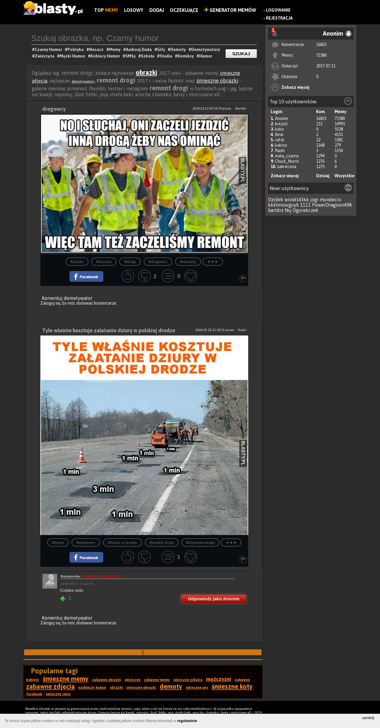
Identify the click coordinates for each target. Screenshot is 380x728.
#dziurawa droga (200, 542)
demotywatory (84, 81)
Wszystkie (344, 175)
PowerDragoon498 (332, 205)
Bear (279, 134)
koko (279, 129)
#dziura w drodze (122, 542)
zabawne (242, 680)
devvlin (240, 108)
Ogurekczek (306, 210)
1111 (305, 205)
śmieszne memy (65, 679)
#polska (77, 261)
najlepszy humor (92, 688)
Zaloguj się (50, 303)
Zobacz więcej (295, 87)
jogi (314, 199)
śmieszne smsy (58, 694)
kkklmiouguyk (283, 205)
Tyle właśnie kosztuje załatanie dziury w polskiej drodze (108, 330)
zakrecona (286, 166)
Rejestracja (279, 18)
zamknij (368, 718)
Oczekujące (184, 10)
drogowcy (54, 109)
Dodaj (156, 10)
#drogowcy (157, 261)
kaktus (281, 145)
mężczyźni (218, 679)
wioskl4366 (296, 199)
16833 (321, 44)
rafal (279, 139)
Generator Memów (230, 10)
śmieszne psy (197, 688)
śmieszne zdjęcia (187, 680)
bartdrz (276, 210)
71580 (321, 55)
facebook (34, 694)
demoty (171, 686)
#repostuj (188, 261)
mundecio (330, 199)
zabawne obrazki (106, 680)
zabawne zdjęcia (50, 686)
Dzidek (275, 199)
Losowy (133, 10)
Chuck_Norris (287, 161)
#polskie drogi (162, 542)
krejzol (281, 123)
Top (106, 10)
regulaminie (187, 721)
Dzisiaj (323, 175)
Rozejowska (91, 576)
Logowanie (278, 10)
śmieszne (132, 680)
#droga (130, 261)
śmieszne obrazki (217, 80)
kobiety (32, 680)
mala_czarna (287, 155)
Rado (280, 150)
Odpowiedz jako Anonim (214, 598)
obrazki (146, 72)
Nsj (288, 210)
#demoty (104, 261)
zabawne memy (157, 680)
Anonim (281, 118)
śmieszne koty (232, 686)
